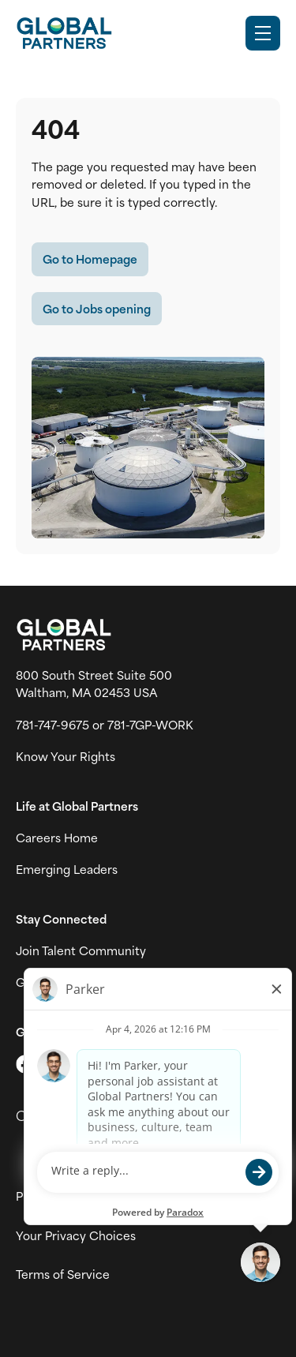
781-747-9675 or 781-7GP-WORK (104, 724)
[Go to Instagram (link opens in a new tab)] (58, 1064)
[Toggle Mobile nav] (262, 33)
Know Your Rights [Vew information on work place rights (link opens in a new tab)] (65, 756)
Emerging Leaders (67, 869)
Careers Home (57, 837)
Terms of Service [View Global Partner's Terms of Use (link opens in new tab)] (63, 1274)
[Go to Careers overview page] (64, 33)
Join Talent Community (81, 950)
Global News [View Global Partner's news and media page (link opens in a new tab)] (52, 982)
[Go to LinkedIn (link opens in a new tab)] (91, 1064)
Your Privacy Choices (76, 1235)
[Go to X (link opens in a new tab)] (25, 1064)
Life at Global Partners (77, 806)
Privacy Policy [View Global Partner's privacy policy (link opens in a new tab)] (55, 1196)
